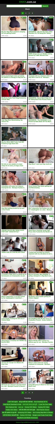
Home (18, 422)
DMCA (27, 422)
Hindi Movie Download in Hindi (12, 404)
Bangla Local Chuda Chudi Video (42, 415)
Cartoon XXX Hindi (25, 415)
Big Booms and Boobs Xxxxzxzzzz (27, 417)
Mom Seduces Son (11, 407)
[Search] (24, 6)
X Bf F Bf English (13, 401)
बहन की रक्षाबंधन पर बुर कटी (9, 412)
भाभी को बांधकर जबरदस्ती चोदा (11, 415)
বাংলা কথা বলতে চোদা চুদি (30, 404)
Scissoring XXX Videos (24, 412)
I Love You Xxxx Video (45, 404)
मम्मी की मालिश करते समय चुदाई (27, 409)
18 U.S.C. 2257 (34, 422)
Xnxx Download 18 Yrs (40, 401)
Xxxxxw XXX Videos (31, 407)
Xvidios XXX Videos (11, 409)
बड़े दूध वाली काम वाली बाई (25, 401)
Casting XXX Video (43, 407)
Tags (22, 422)
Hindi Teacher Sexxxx (43, 409)
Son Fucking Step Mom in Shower (43, 412)
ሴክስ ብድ (20, 407)
